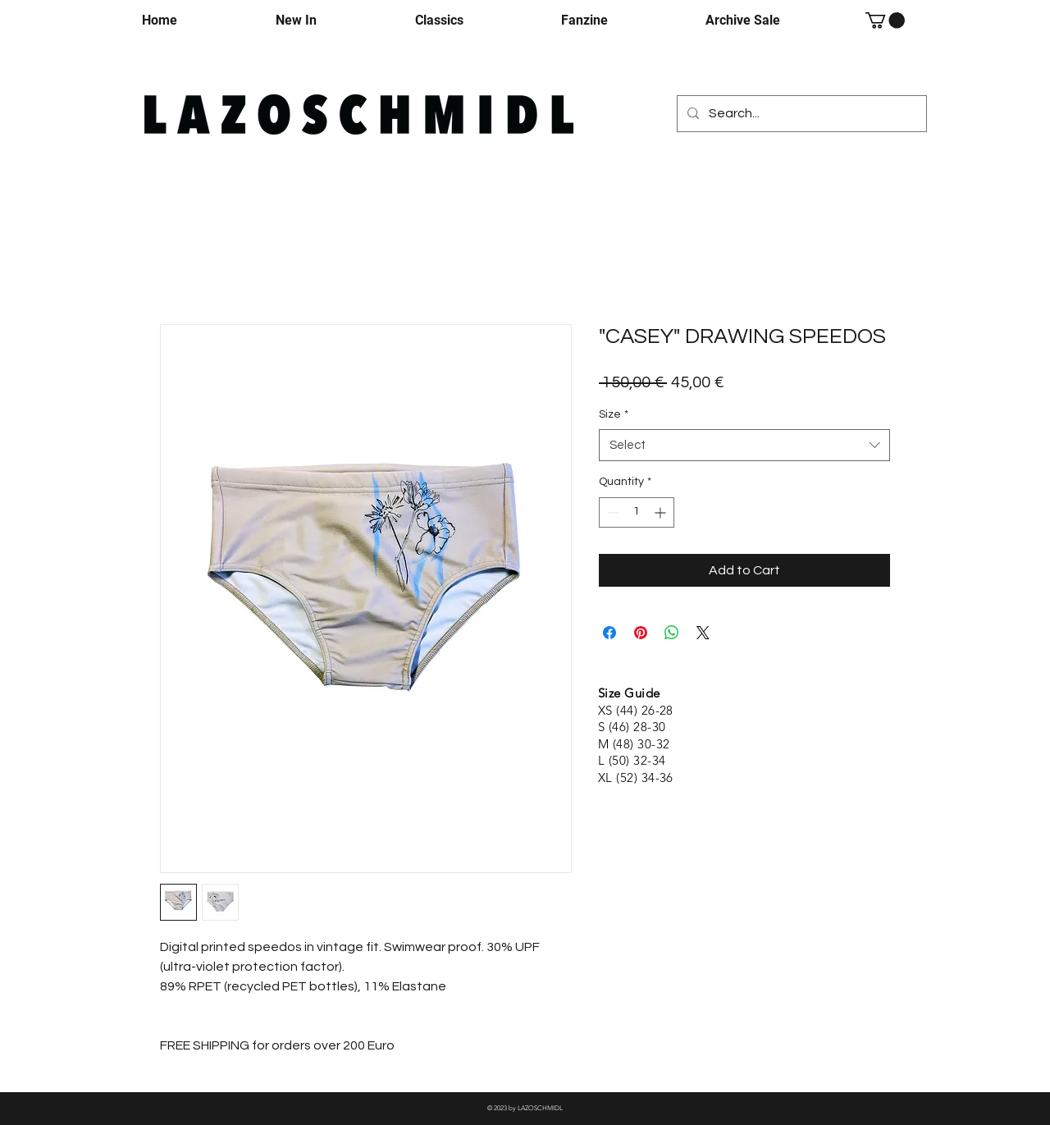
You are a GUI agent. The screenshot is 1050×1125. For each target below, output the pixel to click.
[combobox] (744, 445)
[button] (885, 20)
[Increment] (661, 512)
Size (613, 414)
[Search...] (800, 113)
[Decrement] (611, 512)
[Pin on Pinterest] (641, 633)
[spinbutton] (636, 512)
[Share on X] (703, 633)
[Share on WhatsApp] (672, 633)
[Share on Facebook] (609, 633)
